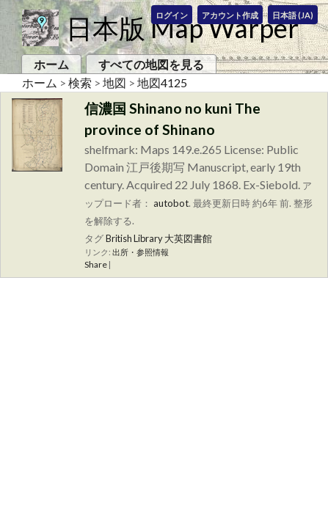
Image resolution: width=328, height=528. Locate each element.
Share (95, 264)
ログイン (172, 15)
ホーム (51, 64)
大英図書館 (188, 238)
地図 (114, 82)
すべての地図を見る (151, 64)
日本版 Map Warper (182, 28)
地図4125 (162, 82)
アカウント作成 (230, 15)
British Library (134, 238)
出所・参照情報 (140, 252)
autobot (171, 203)
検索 (80, 82)
